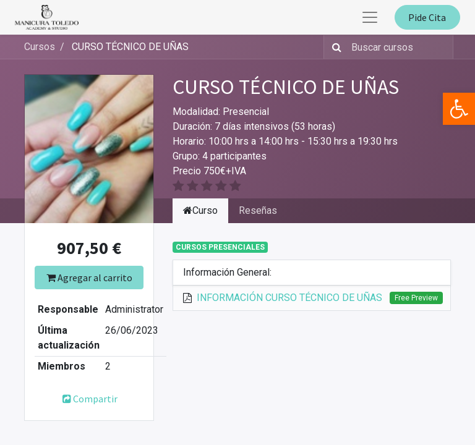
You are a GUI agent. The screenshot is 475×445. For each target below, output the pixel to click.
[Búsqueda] (334, 47)
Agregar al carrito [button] (89, 277)
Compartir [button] (89, 398)
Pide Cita (427, 17)
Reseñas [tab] (258, 210)
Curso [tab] (200, 210)
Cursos (39, 47)
